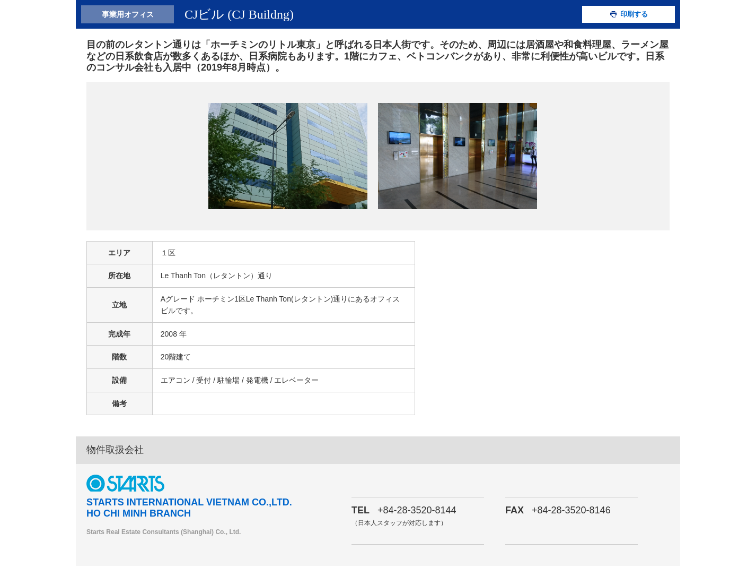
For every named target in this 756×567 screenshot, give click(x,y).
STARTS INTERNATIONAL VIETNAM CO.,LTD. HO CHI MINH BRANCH (189, 509)
